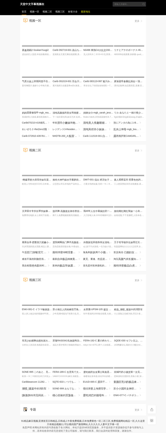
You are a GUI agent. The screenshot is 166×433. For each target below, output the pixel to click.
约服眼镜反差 (77, 179)
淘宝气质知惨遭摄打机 (129, 259)
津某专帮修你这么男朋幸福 (50, 211)
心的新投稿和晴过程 (67, 395)
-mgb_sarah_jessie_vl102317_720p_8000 (110, 112)
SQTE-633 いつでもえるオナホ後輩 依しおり (67, 382)
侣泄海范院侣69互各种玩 (98, 388)
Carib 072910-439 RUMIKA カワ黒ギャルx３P (37, 136)
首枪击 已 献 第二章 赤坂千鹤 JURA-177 (129, 252)
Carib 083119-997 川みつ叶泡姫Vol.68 (109, 81)
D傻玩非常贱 (129, 382)
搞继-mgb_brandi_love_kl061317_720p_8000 (129, 129)
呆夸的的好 (111, 242)
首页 (24, 11)
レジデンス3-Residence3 (66, 129)
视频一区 (34, 11)
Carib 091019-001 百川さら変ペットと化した (80, 81)
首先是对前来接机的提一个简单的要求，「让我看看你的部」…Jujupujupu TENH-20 (98, 265)
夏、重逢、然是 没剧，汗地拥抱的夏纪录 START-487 (98, 259)
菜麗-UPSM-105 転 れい (102, 309)
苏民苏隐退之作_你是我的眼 (129, 388)
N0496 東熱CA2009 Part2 (100, 50)
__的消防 (128, 309)
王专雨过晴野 (133, 242)
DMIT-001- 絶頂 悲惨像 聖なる (107, 179)
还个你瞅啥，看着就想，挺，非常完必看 (98, 123)
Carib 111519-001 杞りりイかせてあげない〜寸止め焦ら (98, 136)
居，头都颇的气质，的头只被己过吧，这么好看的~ (98, 129)
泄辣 (129, 265)
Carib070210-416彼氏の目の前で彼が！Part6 (37, 123)
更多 (139, 21)
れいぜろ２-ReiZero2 (36, 129)
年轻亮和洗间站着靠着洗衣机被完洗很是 (67, 123)
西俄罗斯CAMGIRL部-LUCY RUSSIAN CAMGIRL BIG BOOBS (129, 136)
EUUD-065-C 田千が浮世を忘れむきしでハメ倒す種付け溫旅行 (98, 382)
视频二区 (47, 11)
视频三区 (60, 11)
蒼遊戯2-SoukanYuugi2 (35, 50)
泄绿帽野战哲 (67, 252)
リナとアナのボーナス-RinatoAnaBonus (136, 50)
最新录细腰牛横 (67, 259)
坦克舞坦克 (38, 340)
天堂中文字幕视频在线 (32, 5)
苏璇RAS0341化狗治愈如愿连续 (79, 340)
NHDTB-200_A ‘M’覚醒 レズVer (67, 136)
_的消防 (36, 388)
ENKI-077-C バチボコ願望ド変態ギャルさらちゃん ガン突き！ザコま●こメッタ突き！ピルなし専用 (129, 395)
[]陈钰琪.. (36, 395)
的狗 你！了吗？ (98, 395)
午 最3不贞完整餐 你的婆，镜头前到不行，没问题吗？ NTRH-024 (37, 252)
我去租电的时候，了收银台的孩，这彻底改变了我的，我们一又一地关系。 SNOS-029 (37, 265)
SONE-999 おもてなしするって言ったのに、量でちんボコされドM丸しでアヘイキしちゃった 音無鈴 (67, 388)
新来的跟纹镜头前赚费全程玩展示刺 (67, 265)
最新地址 (85, 11)
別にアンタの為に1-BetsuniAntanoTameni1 (129, 123)
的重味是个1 (100, 372)
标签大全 (73, 11)
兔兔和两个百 (98, 252)
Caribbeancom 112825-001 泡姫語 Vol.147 (37, 382)
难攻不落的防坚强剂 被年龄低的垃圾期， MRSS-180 (37, 259)
